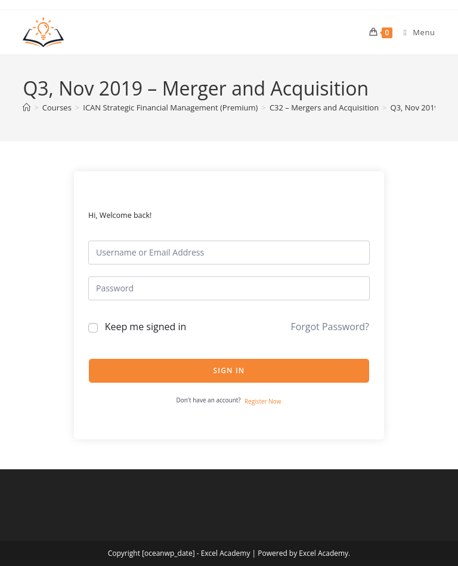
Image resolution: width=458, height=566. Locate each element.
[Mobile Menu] (415, 32)
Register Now (263, 401)
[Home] (26, 107)
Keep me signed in (146, 326)
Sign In (229, 370)
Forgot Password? (329, 326)
